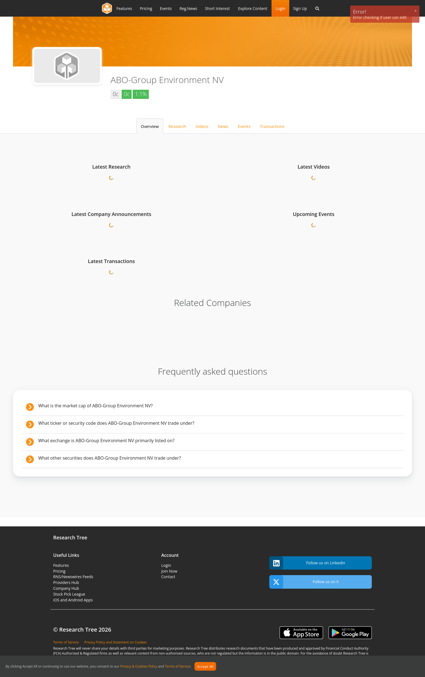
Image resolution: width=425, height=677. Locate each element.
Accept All (205, 666)
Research (177, 126)
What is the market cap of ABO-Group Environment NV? (95, 406)
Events (244, 126)
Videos (202, 126)
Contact (168, 576)
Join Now (169, 571)
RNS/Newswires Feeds (73, 576)
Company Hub (66, 588)
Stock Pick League (69, 594)
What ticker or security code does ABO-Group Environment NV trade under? (116, 423)
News (223, 126)
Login (280, 8)
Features (61, 565)
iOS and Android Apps (73, 600)
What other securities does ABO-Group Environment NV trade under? (109, 458)
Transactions (272, 126)
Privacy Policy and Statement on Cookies (115, 642)
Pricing (59, 571)
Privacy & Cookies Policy (138, 666)
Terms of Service (177, 666)
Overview (150, 126)
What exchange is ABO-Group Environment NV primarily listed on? (106, 440)
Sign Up (300, 8)
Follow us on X (304, 582)
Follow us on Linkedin (307, 563)
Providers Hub (66, 582)
